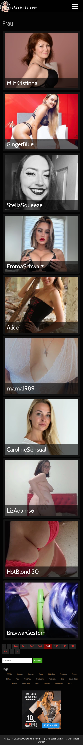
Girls (62, 679)
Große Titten (73, 679)
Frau (17, 679)
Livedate (46, 684)
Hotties (14, 684)
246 (64, 646)
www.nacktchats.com (30, 738)
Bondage (20, 674)
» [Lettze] (17, 651)
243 (40, 646)
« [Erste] (4, 646)
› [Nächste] (12, 651)
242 (32, 646)
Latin (37, 684)
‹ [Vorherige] (9, 646)
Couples (31, 674)
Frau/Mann (40, 679)
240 (16, 646)
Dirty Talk (51, 674)
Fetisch (74, 674)
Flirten (8, 679)
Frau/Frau (27, 679)
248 (6, 651)
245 (56, 646)
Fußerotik (52, 679)
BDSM (9, 674)
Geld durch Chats (53, 738)
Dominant (63, 674)
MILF (70, 684)
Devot (41, 674)
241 (24, 646)
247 (72, 646)
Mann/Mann (59, 684)
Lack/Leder (26, 684)
